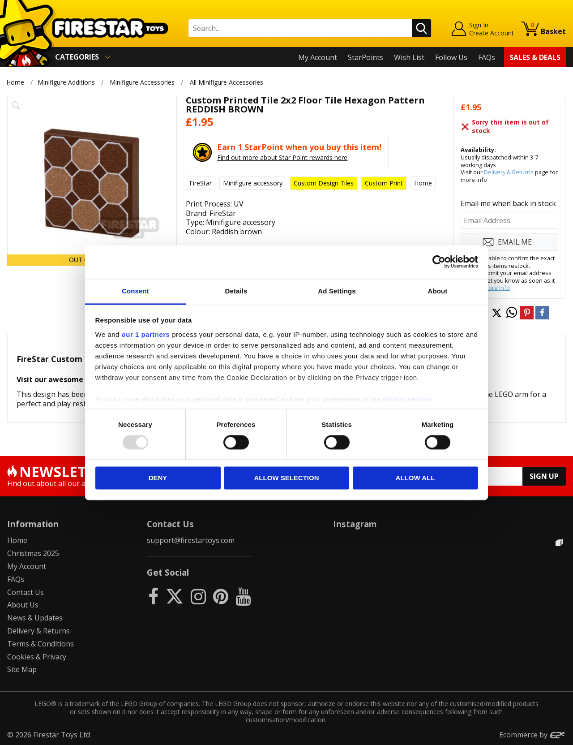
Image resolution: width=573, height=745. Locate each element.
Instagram (355, 524)
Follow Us (451, 57)
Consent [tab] (135, 291)
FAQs (486, 57)
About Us (22, 605)
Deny (158, 478)
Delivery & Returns (509, 172)
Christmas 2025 (33, 553)
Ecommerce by (532, 735)
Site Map (22, 669)
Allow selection (286, 478)
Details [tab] (236, 291)
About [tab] (438, 291)
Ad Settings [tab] (336, 291)
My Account (317, 57)
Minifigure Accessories (142, 82)
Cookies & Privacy (36, 657)
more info (496, 288)
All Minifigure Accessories (226, 82)
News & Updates (35, 618)
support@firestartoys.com (191, 540)
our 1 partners (146, 334)
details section (407, 399)
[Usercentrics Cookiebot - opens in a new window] (439, 261)
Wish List (409, 57)
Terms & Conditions (40, 644)
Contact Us (25, 592)
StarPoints (365, 57)
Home (15, 82)
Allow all (415, 478)
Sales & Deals (534, 57)
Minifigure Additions (66, 82)
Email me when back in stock (508, 203)
